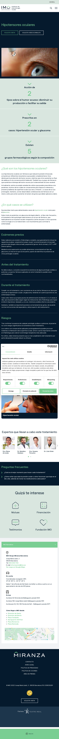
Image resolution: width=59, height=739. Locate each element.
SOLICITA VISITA (9, 32)
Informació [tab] (48, 352)
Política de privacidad (29, 668)
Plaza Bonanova (13, 622)
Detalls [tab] (29, 352)
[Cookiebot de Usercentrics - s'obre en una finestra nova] (49, 346)
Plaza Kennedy (13, 624)
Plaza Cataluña (13, 617)
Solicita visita (29, 700)
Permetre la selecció (29, 391)
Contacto (29, 662)
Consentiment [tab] (10, 352)
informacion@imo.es (18, 565)
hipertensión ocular (41, 210)
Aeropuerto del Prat (15, 619)
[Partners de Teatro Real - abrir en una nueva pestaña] (29, 717)
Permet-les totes (48, 391)
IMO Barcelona (29, 544)
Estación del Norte (14, 615)
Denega (11, 391)
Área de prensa (29, 674)
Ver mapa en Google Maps (15, 567)
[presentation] (1, 446)
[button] (28, 457)
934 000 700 (13, 563)
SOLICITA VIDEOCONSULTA (31, 32)
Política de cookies (29, 671)
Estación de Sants (14, 613)
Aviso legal (29, 665)
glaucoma (6, 212)
